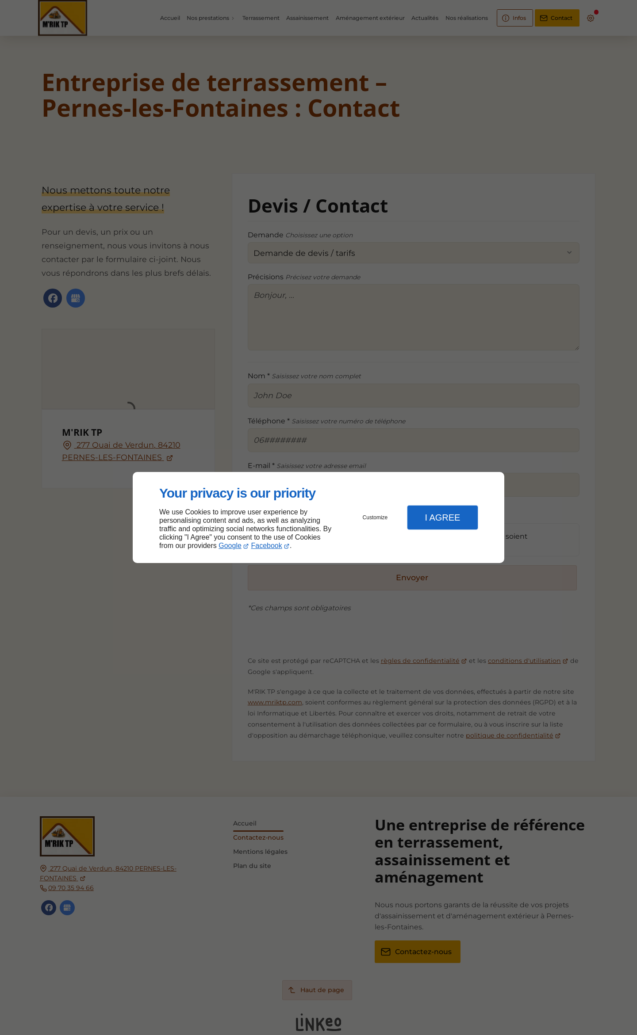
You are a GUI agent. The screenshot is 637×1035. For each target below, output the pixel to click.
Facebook (266, 545)
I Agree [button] (442, 517)
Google (230, 545)
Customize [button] (375, 517)
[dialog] (318, 517)
